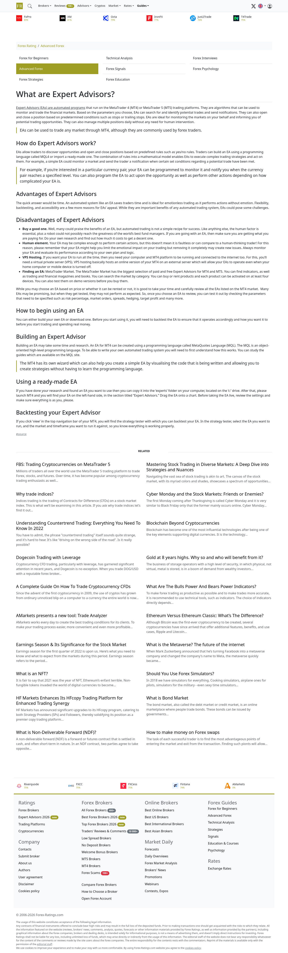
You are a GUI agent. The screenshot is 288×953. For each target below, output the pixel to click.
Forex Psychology (206, 69)
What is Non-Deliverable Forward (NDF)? (56, 732)
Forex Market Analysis (161, 863)
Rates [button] (128, 6)
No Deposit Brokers (96, 845)
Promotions (153, 877)
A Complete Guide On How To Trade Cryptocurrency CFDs (73, 586)
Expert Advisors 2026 (38, 817)
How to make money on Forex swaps (183, 732)
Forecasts (152, 849)
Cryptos (100, 6)
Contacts (25, 849)
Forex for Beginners (34, 58)
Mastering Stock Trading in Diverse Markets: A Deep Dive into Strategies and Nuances (207, 466)
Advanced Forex (52, 46)
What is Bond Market (167, 698)
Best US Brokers (157, 817)
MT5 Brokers (91, 859)
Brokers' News (155, 870)
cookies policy (193, 948)
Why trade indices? (35, 494)
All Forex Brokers (99, 810)
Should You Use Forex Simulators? (180, 673)
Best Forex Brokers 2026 (104, 817)
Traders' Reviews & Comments (110, 831)
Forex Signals (116, 69)
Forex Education (118, 79)
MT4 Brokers (91, 866)
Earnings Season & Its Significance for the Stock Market (71, 644)
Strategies (215, 829)
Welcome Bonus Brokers (100, 852)
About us (25, 863)
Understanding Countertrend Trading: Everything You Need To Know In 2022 (78, 525)
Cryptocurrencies (31, 831)
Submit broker (29, 856)
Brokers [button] (43, 6)
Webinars (152, 884)
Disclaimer (26, 884)
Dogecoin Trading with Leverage (48, 557)
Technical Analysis (119, 58)
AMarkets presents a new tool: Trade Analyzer (61, 615)
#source (21, 434)
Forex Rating (27, 46)
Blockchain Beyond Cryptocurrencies (183, 523)
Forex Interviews (205, 58)
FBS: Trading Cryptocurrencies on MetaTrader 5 (63, 464)
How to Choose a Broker (99, 891)
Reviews (64, 6)
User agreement (31, 877)
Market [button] (113, 6)
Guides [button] (142, 6)
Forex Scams (96, 873)
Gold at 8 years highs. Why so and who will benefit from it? (204, 557)
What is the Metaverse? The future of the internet (195, 644)
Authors (24, 870)
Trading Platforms (32, 824)
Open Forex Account (97, 898)
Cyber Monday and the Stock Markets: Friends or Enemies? (205, 494)
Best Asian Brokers (159, 831)
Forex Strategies (31, 79)
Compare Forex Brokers (99, 884)
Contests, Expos (156, 891)
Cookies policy (29, 891)
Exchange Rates (219, 868)
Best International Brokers (164, 824)
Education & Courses (223, 843)
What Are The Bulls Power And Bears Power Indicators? (201, 586)
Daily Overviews (156, 856)
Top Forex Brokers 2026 (103, 824)
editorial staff (44, 944)
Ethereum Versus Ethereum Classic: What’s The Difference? (205, 615)
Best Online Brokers (159, 810)
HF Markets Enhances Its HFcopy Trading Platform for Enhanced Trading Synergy (69, 700)
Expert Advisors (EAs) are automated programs (50, 108)
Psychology (216, 850)
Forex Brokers (29, 810)
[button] (262, 6)
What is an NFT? (32, 673)
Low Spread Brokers (96, 838)
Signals (213, 836)
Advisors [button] (83, 6)
